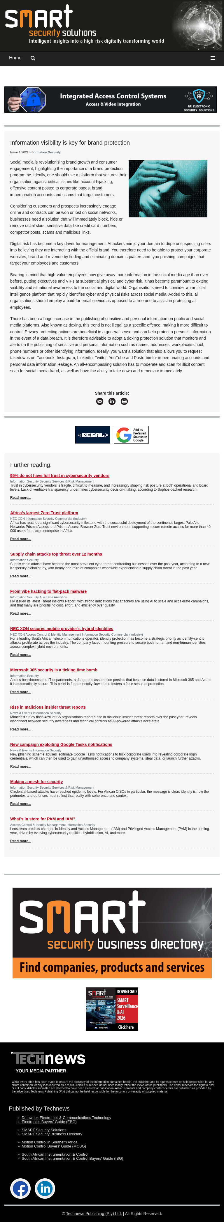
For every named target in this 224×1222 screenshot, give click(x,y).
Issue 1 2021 (19, 152)
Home (15, 57)
